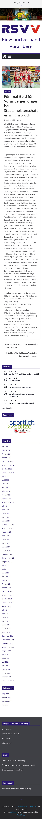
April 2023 (5, 543)
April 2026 (5, 447)
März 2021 (6, 625)
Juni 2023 (5, 536)
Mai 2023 (5, 539)
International (7, 701)
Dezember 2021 (8, 591)
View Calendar (7, 408)
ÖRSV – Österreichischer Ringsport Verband (18, 765)
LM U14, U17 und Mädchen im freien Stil (24, 374)
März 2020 (6, 669)
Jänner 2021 (6, 632)
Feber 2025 (6, 495)
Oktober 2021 (7, 599)
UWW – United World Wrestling (13, 761)
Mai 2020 (5, 662)
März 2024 (6, 521)
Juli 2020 (5, 654)
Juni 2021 (5, 614)
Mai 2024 (5, 513)
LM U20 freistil (14, 381)
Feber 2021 (6, 628)
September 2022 (8, 558)
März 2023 (6, 547)
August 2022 (6, 562)
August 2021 (6, 606)
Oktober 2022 (7, 554)
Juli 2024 (5, 506)
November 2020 (8, 640)
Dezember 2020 (8, 636)
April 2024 (5, 517)
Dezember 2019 (8, 680)
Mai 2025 (5, 484)
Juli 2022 (5, 565)
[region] (21, 427)
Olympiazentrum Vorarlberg (12, 770)
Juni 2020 (5, 658)
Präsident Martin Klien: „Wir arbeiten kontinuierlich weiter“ (23, 355)
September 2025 (8, 473)
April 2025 (5, 487)
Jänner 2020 (6, 677)
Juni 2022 (5, 569)
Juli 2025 (5, 476)
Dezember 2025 (8, 461)
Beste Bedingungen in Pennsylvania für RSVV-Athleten (20, 346)
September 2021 (8, 602)
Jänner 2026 (6, 458)
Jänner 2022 (6, 588)
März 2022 (6, 580)
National (8, 91)
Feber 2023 (6, 550)
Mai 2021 (5, 617)
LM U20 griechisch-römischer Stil (21, 403)
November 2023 (8, 524)
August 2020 (6, 651)
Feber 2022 (6, 584)
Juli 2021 (5, 610)
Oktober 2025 (7, 469)
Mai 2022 (5, 573)
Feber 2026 (6, 454)
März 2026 (6, 450)
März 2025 (6, 491)
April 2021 (5, 621)
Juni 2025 (5, 480)
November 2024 (8, 502)
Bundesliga (6, 697)
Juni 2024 (5, 510)
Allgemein (5, 694)
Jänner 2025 (6, 498)
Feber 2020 (6, 673)
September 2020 (8, 647)
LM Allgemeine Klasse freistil (20, 387)
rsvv (19, 120)
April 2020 (5, 666)
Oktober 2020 (7, 643)
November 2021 (8, 595)
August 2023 (6, 532)
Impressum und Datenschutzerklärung (16, 789)
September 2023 (8, 528)
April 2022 (5, 576)
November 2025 (8, 465)
